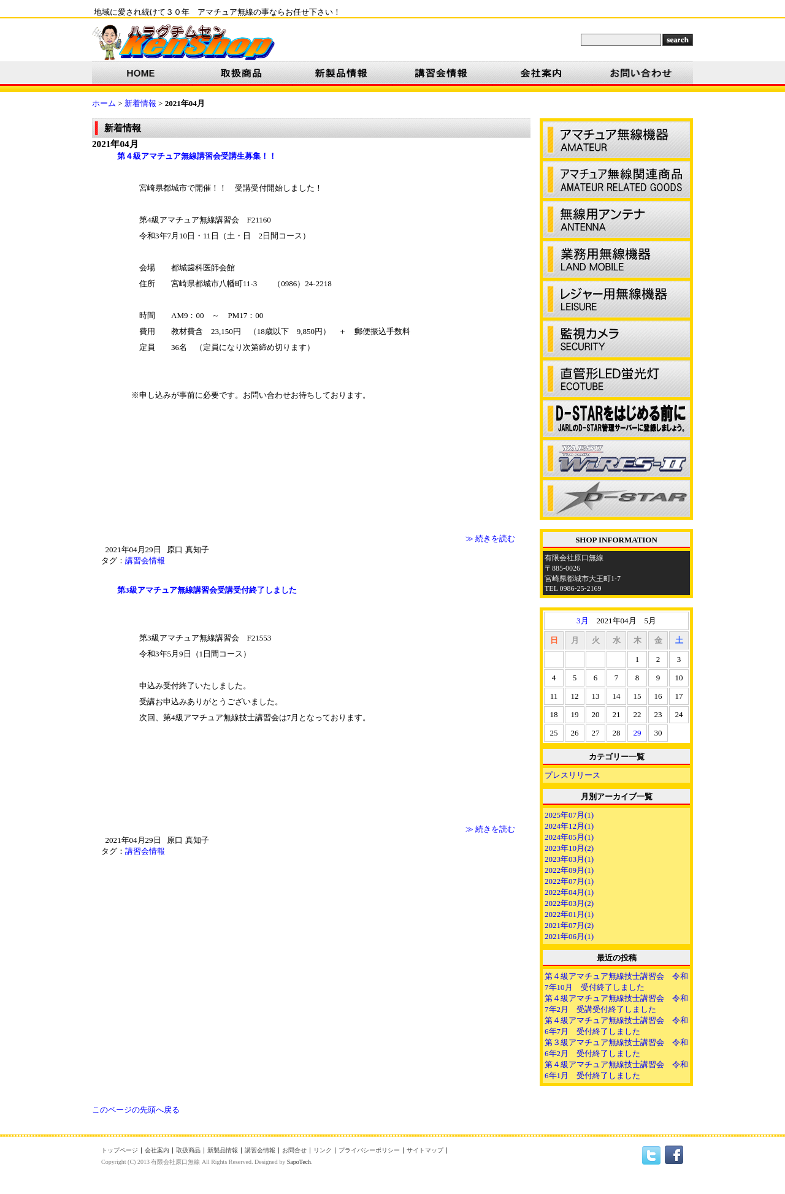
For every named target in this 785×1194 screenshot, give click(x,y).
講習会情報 (145, 560)
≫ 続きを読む (490, 538)
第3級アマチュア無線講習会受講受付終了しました (199, 590)
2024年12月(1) (569, 826)
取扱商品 (188, 1150)
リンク (322, 1150)
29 (637, 732)
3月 (582, 620)
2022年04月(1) (569, 892)
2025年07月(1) (569, 814)
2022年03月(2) (569, 903)
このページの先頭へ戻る (136, 1109)
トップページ (119, 1150)
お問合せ (294, 1150)
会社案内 (157, 1150)
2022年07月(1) (569, 881)
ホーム (104, 103)
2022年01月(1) (569, 914)
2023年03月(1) (569, 859)
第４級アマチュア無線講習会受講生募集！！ (189, 156)
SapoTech (299, 1161)
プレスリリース (572, 775)
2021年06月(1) (569, 936)
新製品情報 (222, 1150)
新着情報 (140, 103)
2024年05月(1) (569, 837)
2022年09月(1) (569, 870)
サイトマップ (425, 1150)
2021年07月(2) (569, 925)
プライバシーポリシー (369, 1150)
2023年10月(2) (569, 848)
